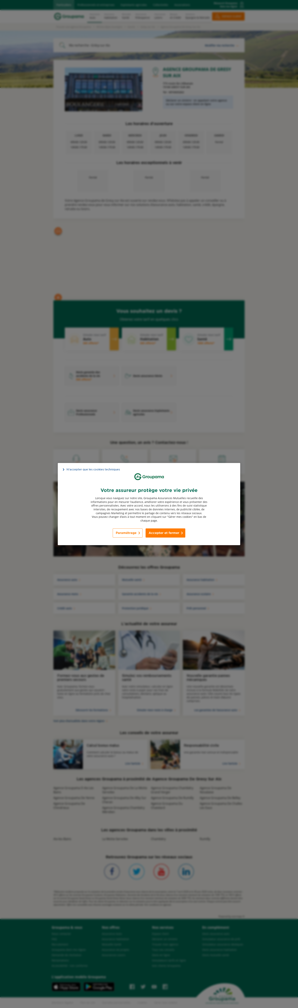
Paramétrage (126, 533)
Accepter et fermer (164, 533)
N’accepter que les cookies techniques (93, 469)
